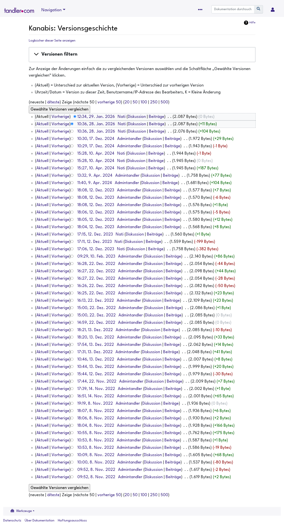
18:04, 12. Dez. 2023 (95, 227)
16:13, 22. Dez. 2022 (95, 301)
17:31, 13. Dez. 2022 (95, 352)
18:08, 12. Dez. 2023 (95, 190)
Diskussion (137, 117)
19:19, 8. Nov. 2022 (95, 404)
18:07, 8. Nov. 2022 (95, 411)
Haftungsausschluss (72, 520)
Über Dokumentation (39, 520)
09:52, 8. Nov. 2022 (96, 470)
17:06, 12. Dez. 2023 (95, 249)
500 (164, 102)
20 (127, 102)
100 (144, 102)
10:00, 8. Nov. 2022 (96, 462)
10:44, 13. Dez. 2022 (95, 367)
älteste (53, 102)
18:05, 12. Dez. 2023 (95, 220)
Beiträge (156, 117)
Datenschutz (12, 520)
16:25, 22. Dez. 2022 (96, 293)
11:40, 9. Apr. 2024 (94, 183)
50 (135, 102)
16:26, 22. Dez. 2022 (96, 286)
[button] (142, 55)
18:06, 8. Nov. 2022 (95, 418)
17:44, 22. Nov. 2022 (96, 381)
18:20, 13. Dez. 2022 (95, 337)
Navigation (51, 10)
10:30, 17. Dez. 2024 (95, 139)
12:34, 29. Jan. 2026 (96, 117)
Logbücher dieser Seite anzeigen (52, 40)
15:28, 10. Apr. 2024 (95, 154)
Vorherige (60, 117)
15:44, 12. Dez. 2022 (95, 374)
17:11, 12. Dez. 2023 (94, 242)
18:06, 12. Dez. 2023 (95, 212)
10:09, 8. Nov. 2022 (95, 455)
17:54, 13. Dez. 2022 (95, 345)
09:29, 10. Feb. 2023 (96, 256)
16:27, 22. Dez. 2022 (96, 271)
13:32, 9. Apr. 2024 (94, 176)
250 (153, 102)
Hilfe (252, 22)
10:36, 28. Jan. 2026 (96, 124)
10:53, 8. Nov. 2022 (95, 440)
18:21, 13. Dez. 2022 (95, 330)
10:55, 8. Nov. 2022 (95, 433)
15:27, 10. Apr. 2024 (95, 168)
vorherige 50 (109, 102)
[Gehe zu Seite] (258, 9)
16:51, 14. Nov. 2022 (95, 396)
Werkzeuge (24, 511)
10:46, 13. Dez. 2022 (95, 359)
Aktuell (42, 124)
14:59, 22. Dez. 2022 (96, 323)
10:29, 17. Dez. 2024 (95, 146)
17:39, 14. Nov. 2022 (96, 389)
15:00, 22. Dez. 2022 (96, 308)
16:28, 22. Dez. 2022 (96, 264)
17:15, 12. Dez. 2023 (95, 234)
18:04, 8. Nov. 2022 (95, 426)
